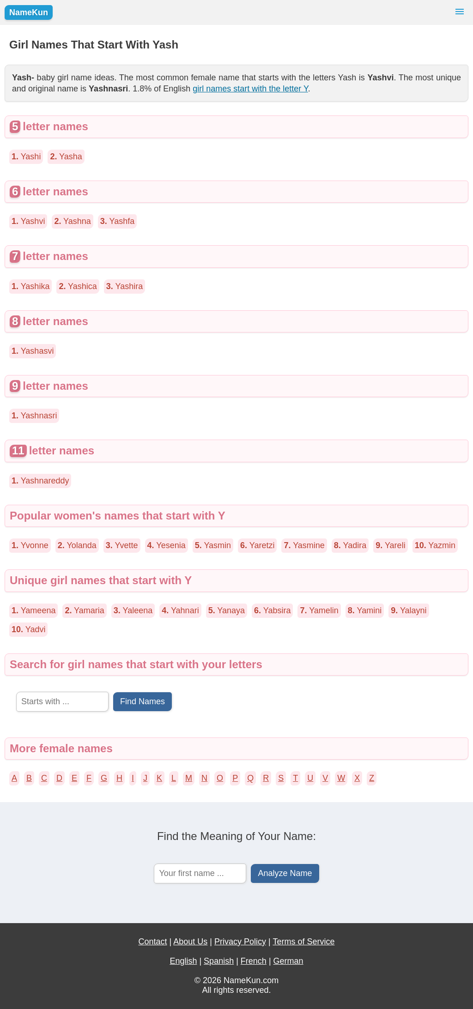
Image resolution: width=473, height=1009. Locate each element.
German (288, 961)
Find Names (142, 701)
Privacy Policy (240, 941)
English (183, 961)
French (254, 961)
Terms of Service (303, 941)
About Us (190, 941)
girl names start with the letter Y (250, 88)
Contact (153, 941)
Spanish (219, 961)
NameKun (28, 12)
